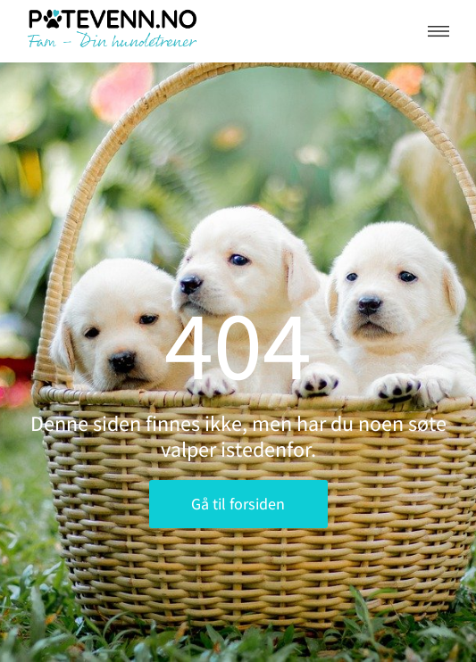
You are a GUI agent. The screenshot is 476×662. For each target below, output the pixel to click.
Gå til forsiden (238, 503)
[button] (438, 31)
